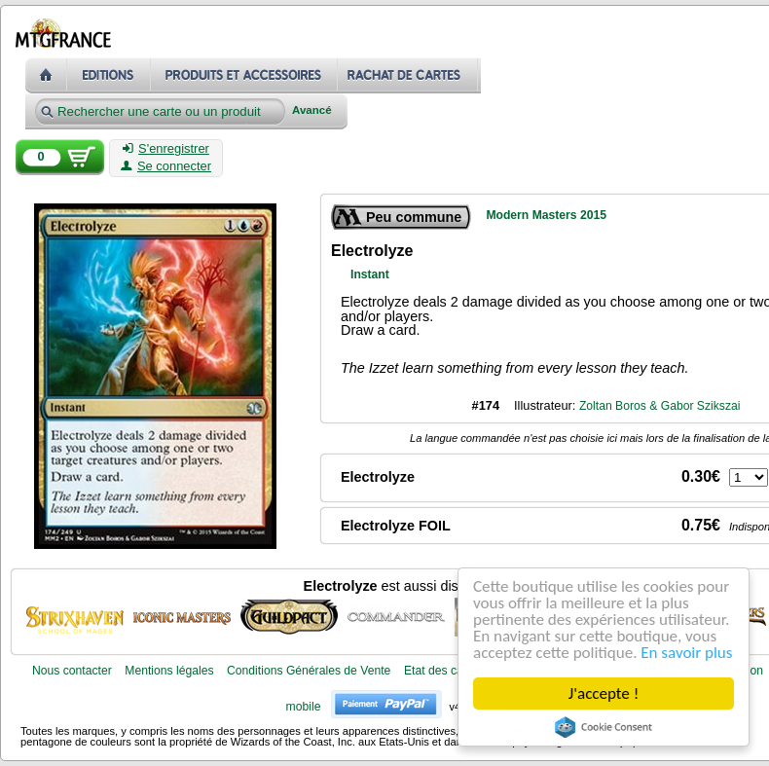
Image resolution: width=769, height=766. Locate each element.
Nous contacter (72, 670)
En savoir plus (686, 652)
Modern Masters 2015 (546, 215)
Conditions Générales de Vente (308, 670)
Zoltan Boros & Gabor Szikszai (660, 406)
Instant (369, 274)
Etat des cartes (443, 670)
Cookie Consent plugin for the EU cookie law (603, 727)
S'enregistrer (166, 149)
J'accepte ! (603, 693)
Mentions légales (169, 670)
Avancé (312, 110)
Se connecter (166, 166)
